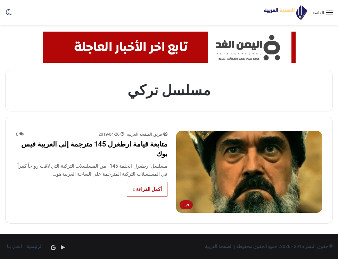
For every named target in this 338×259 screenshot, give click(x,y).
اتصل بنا (14, 246)
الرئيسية (35, 246)
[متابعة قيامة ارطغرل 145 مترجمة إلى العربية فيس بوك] (249, 172)
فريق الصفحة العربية (144, 134)
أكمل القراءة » (147, 189)
